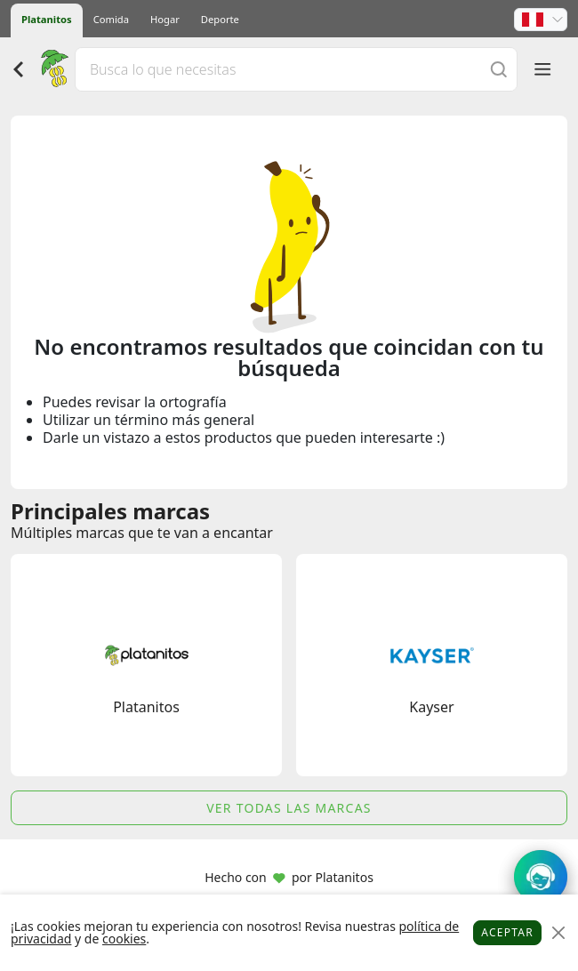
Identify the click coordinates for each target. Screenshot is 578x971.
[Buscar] (499, 68)
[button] (540, 19)
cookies (124, 938)
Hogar (165, 19)
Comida (111, 19)
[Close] (558, 933)
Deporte (220, 19)
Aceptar (507, 932)
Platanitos (46, 19)
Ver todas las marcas (289, 807)
